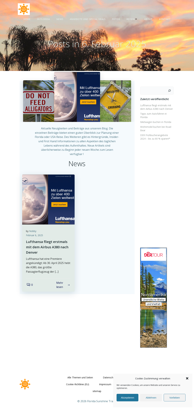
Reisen (132, 18)
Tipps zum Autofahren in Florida (157, 115)
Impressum (105, 381)
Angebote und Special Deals (87, 18)
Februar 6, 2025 (35, 241)
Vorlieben (174, 397)
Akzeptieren (127, 397)
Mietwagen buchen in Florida (155, 120)
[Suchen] (170, 92)
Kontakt (165, 18)
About (148, 18)
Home (26, 18)
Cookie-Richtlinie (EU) (77, 381)
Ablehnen (151, 397)
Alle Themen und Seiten (80, 375)
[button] (187, 378)
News (59, 18)
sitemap (97, 388)
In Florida (43, 18)
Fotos (116, 18)
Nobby (33, 237)
